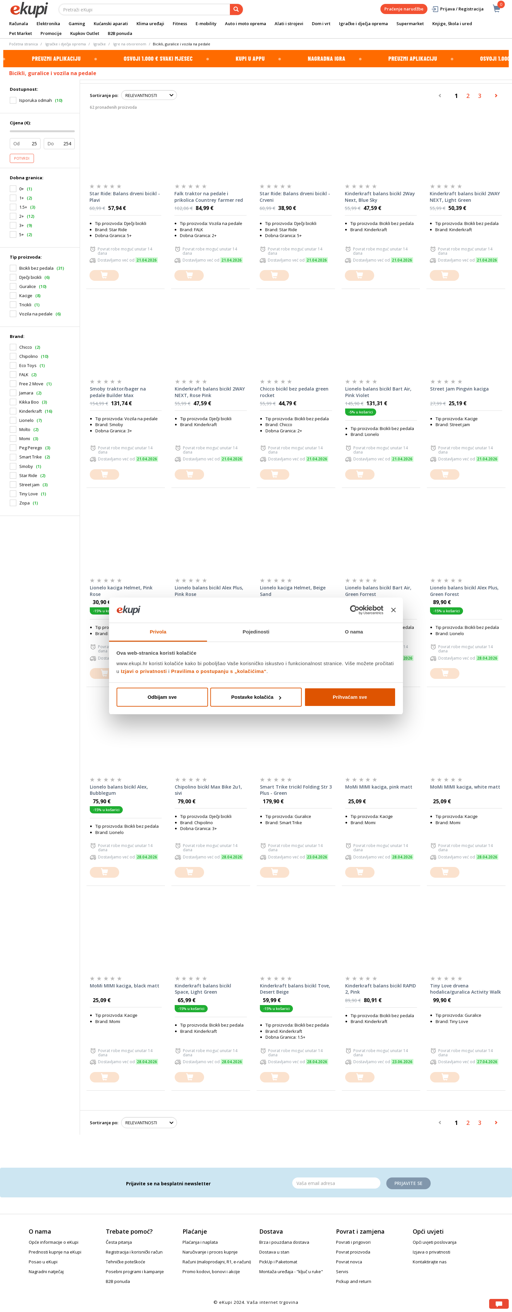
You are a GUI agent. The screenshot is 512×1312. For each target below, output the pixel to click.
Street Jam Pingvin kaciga (459, 389)
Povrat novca (349, 1262)
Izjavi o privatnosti (144, 671)
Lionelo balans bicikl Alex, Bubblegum (119, 790)
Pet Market (20, 33)
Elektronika (48, 23)
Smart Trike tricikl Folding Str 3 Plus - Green (296, 790)
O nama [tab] (354, 631)
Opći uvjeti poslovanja (434, 1242)
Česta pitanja (119, 1242)
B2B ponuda (120, 33)
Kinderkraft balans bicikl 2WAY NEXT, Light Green (465, 196)
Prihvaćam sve (350, 697)
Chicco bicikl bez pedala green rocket (294, 392)
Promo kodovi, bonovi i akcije (211, 1271)
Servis (342, 1271)
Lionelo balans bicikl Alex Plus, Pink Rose (209, 590)
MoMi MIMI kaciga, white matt (465, 787)
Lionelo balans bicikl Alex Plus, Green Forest (464, 590)
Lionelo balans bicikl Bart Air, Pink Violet (378, 392)
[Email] (336, 1183)
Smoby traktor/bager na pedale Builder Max (118, 392)
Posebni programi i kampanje (135, 1271)
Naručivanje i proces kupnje (210, 1252)
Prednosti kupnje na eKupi (55, 1252)
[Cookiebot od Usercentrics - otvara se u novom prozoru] (354, 610)
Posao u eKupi (43, 1262)
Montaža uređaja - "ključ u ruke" (291, 1271)
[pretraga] (236, 9)
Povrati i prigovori (353, 1242)
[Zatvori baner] (393, 610)
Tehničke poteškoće (125, 1262)
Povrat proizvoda (353, 1252)
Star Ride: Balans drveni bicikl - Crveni (295, 196)
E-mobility (206, 23)
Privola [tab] (158, 631)
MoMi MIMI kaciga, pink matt (378, 787)
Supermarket (410, 23)
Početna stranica (23, 43)
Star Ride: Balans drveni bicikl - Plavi (124, 196)
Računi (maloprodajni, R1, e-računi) (217, 1262)
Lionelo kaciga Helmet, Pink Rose (121, 590)
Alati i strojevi (289, 23)
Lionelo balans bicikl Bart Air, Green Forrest (378, 590)
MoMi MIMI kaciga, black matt (124, 986)
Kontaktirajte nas (430, 1262)
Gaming (77, 23)
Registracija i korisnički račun (134, 1252)
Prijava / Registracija (457, 9)
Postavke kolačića (256, 697)
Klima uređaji (150, 23)
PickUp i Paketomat (278, 1262)
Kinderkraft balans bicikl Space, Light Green (203, 989)
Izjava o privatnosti (431, 1252)
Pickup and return (353, 1281)
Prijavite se (408, 1183)
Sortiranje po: (104, 95)
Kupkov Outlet (84, 33)
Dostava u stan (274, 1252)
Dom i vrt (321, 23)
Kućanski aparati (111, 23)
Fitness (180, 23)
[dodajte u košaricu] (104, 275)
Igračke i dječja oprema (363, 23)
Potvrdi (22, 158)
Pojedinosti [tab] (256, 631)
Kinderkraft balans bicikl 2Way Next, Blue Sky (380, 196)
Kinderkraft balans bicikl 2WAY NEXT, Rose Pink (210, 392)
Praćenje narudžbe (404, 9)
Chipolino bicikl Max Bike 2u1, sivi (208, 790)
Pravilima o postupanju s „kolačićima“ (218, 671)
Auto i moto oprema (245, 23)
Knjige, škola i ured (452, 23)
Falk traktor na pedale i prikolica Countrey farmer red (208, 196)
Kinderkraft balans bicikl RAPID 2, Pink (380, 989)
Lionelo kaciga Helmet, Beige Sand (293, 590)
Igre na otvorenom (129, 43)
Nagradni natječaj (46, 1271)
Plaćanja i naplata (200, 1242)
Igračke (99, 43)
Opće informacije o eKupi (53, 1242)
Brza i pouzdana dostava (284, 1242)
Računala (18, 23)
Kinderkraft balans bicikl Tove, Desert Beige (295, 989)
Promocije (51, 33)
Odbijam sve (162, 697)
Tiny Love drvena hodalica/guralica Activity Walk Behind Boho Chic (465, 989)
